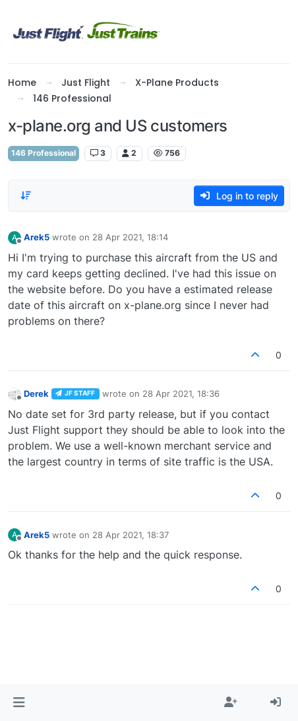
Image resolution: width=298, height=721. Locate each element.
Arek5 (36, 237)
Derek (36, 393)
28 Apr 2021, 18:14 (130, 237)
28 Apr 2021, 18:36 (181, 393)
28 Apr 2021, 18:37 (130, 535)
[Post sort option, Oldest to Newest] (26, 195)
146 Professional (43, 153)
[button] (18, 702)
